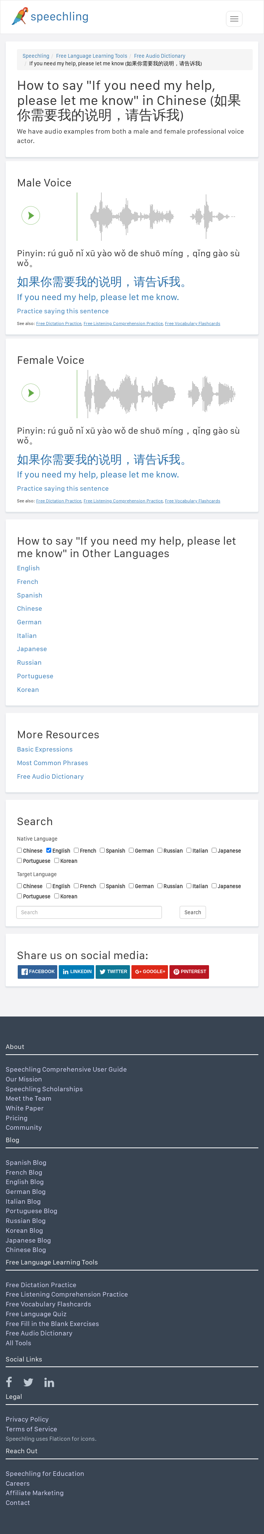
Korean (28, 689)
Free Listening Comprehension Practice (67, 1294)
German (29, 622)
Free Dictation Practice (41, 1285)
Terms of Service (31, 1429)
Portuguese (35, 676)
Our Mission (24, 1079)
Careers (18, 1483)
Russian (29, 662)
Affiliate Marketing (35, 1493)
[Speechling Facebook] (13, 1384)
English (28, 568)
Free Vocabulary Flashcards (48, 1304)
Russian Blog (26, 1220)
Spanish (30, 595)
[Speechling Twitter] (33, 1384)
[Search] (89, 912)
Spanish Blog (26, 1162)
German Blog (26, 1191)
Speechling (36, 56)
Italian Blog (23, 1201)
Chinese (29, 608)
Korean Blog (24, 1230)
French (27, 581)
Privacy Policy (27, 1419)
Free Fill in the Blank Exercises (52, 1324)
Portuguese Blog (31, 1211)
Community (24, 1127)
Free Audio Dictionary (159, 56)
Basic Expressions (45, 749)
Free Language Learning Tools (91, 56)
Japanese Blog (28, 1240)
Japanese (32, 649)
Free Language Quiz (36, 1314)
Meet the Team (29, 1098)
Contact (18, 1502)
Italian (27, 635)
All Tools (18, 1343)
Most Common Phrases (52, 763)
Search (193, 912)
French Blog (24, 1172)
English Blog (25, 1182)
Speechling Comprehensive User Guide (66, 1069)
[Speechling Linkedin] (54, 1384)
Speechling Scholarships (44, 1089)
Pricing (16, 1118)
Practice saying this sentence (63, 311)
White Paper (25, 1108)
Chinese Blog (26, 1250)
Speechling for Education (45, 1473)
